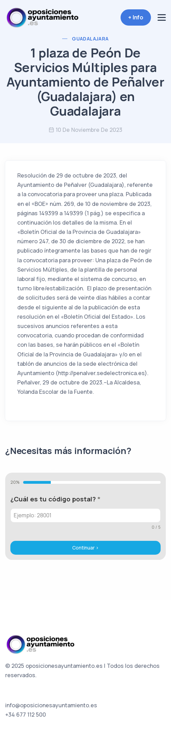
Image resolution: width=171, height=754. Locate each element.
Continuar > (85, 547)
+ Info (135, 17)
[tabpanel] (85, 512)
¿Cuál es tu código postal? (55, 498)
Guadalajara (90, 38)
